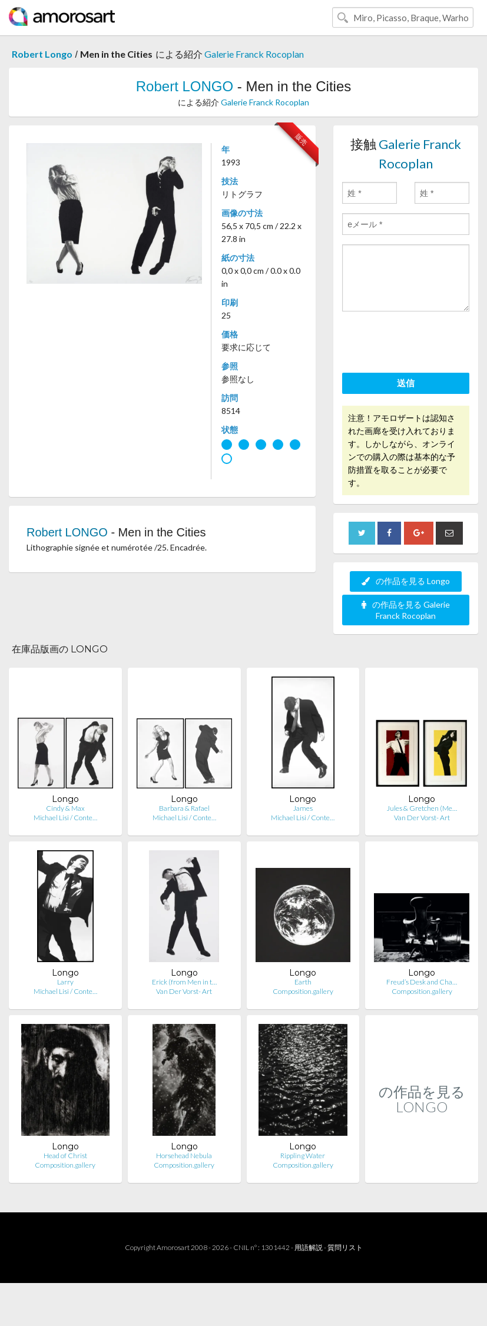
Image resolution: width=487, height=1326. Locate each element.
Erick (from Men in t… (184, 981)
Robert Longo (42, 53)
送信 (406, 382)
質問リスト (345, 1247)
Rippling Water (302, 1155)
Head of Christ (65, 1155)
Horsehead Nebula (184, 1155)
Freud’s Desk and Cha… (421, 981)
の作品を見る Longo (406, 581)
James (303, 808)
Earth (303, 981)
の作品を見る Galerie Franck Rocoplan (406, 610)
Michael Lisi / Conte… (65, 817)
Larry (65, 981)
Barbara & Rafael (184, 808)
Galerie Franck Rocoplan (254, 53)
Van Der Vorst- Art (422, 817)
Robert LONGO (184, 86)
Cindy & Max (65, 808)
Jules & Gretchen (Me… (422, 808)
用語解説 (308, 1247)
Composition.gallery (303, 991)
